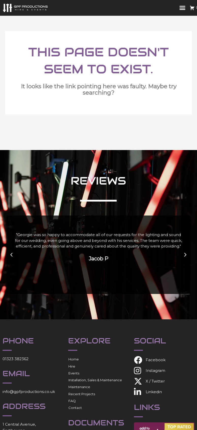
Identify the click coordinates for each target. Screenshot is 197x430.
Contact (75, 408)
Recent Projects (81, 394)
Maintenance (79, 387)
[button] (182, 8)
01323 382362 (15, 358)
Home (73, 359)
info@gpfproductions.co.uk (29, 391)
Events (73, 373)
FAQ (72, 401)
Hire (71, 366)
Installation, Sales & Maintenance (95, 380)
